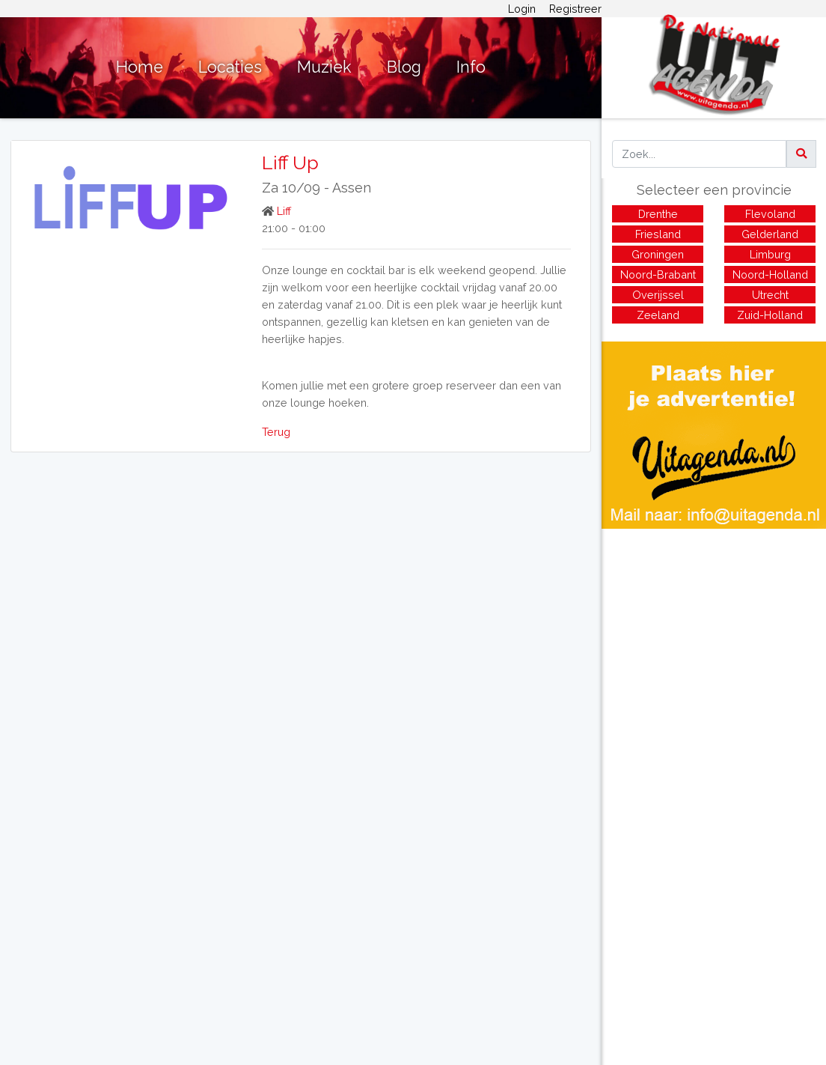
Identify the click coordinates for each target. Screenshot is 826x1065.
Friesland (658, 234)
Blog (404, 67)
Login (522, 8)
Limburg (770, 254)
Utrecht (770, 294)
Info (471, 67)
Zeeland (658, 315)
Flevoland (770, 213)
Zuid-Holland (770, 315)
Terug (276, 431)
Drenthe (658, 213)
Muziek (324, 67)
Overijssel (658, 294)
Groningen (657, 254)
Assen (351, 187)
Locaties (230, 67)
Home (139, 67)
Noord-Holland (770, 274)
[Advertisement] (714, 633)
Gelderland (769, 234)
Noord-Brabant (658, 274)
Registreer (575, 8)
